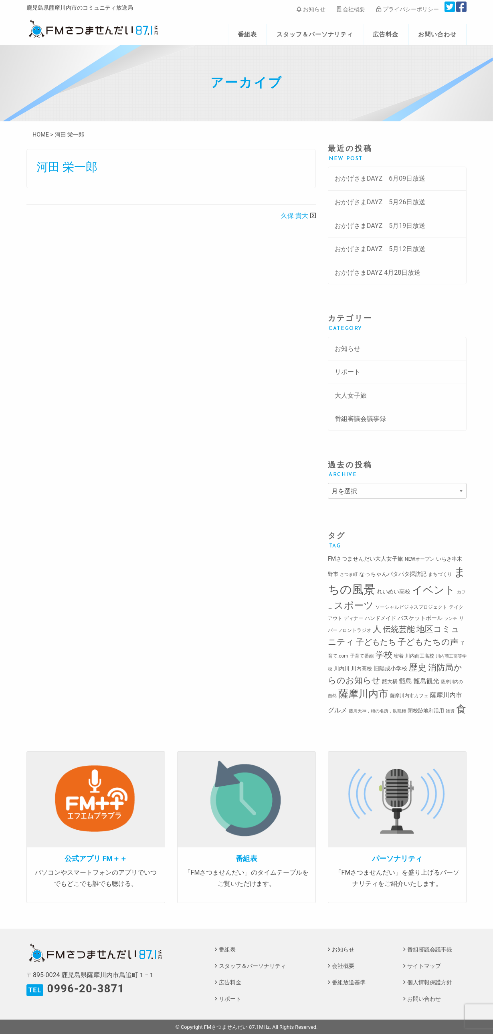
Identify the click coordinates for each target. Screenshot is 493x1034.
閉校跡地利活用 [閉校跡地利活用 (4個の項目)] (426, 711)
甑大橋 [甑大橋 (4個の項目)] (390, 681)
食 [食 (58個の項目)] (461, 709)
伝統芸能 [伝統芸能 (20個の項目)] (399, 629)
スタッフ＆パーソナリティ (315, 34)
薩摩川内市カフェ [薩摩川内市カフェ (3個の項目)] (409, 695)
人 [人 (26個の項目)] (377, 629)
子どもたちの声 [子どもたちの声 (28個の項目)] (428, 642)
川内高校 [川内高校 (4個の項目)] (361, 669)
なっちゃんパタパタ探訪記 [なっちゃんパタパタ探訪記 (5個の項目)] (392, 574)
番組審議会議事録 (360, 418)
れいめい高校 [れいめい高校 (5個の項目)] (393, 591)
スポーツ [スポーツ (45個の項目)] (354, 605)
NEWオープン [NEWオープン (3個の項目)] (419, 559)
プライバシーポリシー (407, 9)
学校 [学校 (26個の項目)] (384, 655)
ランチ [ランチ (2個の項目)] (450, 618)
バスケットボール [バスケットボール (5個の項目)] (420, 618)
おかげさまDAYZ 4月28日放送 (377, 272)
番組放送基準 (349, 982)
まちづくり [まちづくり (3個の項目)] (440, 574)
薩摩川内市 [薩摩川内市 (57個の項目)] (363, 694)
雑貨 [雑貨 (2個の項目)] (450, 711)
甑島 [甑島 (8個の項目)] (405, 681)
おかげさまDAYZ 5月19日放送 (380, 225)
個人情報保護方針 (429, 982)
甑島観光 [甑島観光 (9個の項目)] (426, 681)
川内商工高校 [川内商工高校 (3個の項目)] (419, 656)
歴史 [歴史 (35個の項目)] (417, 667)
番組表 (247, 34)
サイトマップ (424, 966)
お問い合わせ (437, 34)
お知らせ (311, 9)
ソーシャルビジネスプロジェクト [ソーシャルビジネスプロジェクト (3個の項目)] (411, 607)
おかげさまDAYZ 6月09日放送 (380, 178)
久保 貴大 (294, 215)
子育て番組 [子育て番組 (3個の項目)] (362, 656)
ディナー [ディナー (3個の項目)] (353, 618)
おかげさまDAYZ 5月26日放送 (380, 202)
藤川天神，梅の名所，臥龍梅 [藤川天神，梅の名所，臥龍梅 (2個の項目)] (377, 711)
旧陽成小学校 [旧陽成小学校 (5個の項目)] (390, 668)
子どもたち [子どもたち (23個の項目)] (376, 642)
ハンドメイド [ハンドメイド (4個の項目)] (380, 618)
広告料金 (385, 34)
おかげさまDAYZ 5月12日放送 (380, 249)
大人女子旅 (351, 395)
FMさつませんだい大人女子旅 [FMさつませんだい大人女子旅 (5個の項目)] (365, 558)
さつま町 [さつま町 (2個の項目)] (349, 574)
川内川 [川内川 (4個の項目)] (342, 669)
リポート (347, 372)
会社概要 (351, 9)
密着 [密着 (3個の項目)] (399, 656)
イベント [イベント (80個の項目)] (433, 590)
